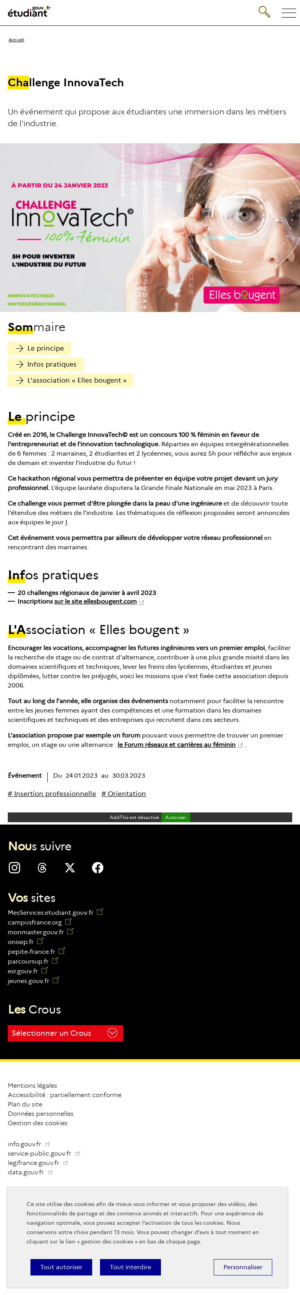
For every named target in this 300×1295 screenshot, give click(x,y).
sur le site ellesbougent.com (95, 601)
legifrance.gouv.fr (41, 1163)
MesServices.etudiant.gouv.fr (55, 912)
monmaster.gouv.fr (40, 932)
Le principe (40, 348)
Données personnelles (40, 1113)
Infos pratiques (46, 364)
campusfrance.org (39, 922)
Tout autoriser (61, 1267)
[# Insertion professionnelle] (52, 794)
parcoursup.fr (33, 961)
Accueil (16, 40)
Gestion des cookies (38, 1123)
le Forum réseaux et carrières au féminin (177, 744)
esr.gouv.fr (28, 971)
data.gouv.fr (33, 1172)
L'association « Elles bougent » (71, 380)
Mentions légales (32, 1085)
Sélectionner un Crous (64, 1033)
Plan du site (25, 1104)
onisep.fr (25, 942)
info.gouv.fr (29, 1144)
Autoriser (175, 817)
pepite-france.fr (36, 951)
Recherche (265, 10)
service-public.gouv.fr (47, 1153)
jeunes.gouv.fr (33, 981)
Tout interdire (130, 1267)
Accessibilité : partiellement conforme (64, 1095)
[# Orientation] (124, 794)
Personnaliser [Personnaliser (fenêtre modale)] (242, 1267)
